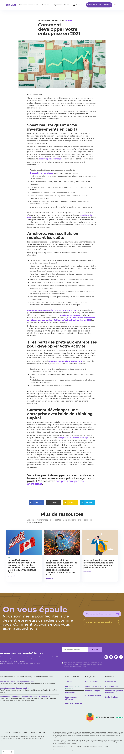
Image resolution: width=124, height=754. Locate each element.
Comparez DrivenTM (73, 703)
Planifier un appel (92, 691)
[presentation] (78, 656)
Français (6, 752)
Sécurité (42, 732)
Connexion (80, 5)
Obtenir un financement (99, 5)
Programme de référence (71, 698)
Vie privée (23, 732)
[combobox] (8, 752)
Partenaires (70, 693)
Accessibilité (32, 732)
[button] (28, 5)
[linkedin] (116, 657)
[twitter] (111, 657)
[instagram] (121, 657)
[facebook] (106, 657)
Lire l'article (11, 576)
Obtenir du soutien (93, 686)
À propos (68, 682)
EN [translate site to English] (115, 5)
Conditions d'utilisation (9, 732)
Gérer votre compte (93, 695)
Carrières (72, 687)
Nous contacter (91, 682)
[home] (11, 5)
